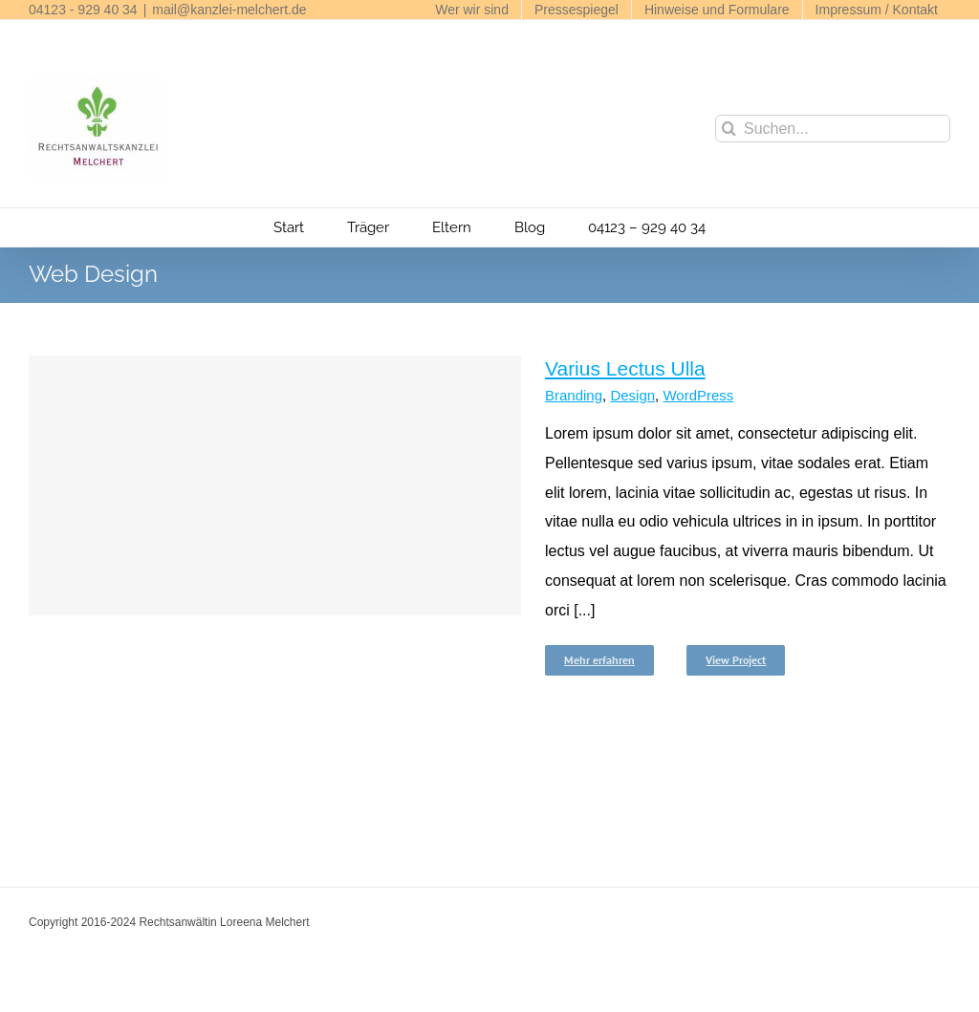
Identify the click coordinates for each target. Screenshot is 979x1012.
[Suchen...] (832, 128)
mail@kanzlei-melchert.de (229, 9)
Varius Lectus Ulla (625, 368)
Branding (573, 395)
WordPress (698, 395)
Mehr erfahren (599, 660)
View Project (736, 660)
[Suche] (729, 128)
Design (632, 395)
